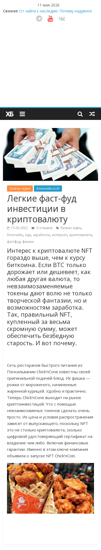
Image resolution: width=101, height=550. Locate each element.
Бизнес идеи (20, 188)
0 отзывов (42, 228)
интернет (59, 235)
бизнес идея (71, 228)
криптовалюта (80, 235)
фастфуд (13, 241)
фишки (28, 241)
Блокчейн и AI (48, 188)
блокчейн (15, 235)
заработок (41, 235)
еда (28, 235)
